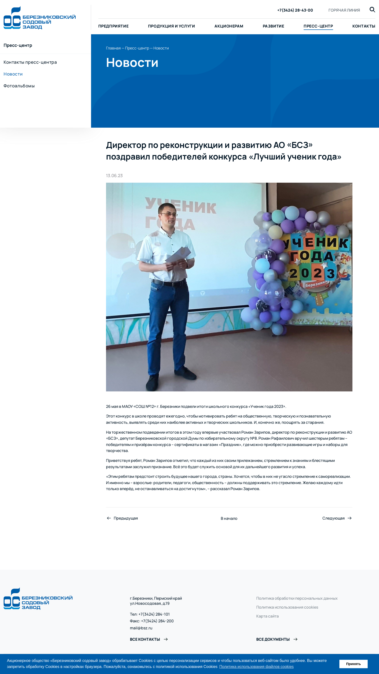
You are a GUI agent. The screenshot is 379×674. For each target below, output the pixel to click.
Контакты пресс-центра (30, 62)
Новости (13, 74)
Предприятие (113, 26)
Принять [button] (353, 664)
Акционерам (229, 26)
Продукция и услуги (171, 26)
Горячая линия (344, 10)
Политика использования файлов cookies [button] (256, 667)
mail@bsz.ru (141, 628)
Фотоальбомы (19, 86)
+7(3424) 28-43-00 (295, 10)
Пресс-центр (318, 26)
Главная (113, 48)
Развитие (273, 26)
